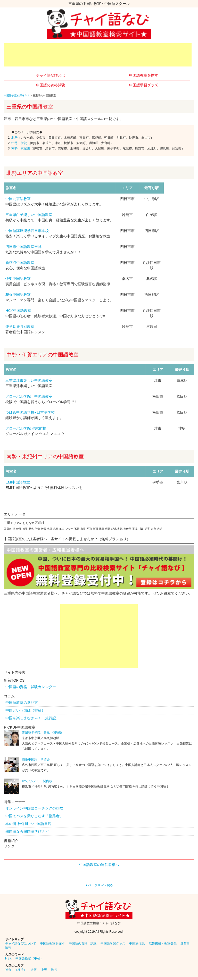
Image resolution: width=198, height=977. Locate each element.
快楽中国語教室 (18, 279)
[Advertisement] (98, 54)
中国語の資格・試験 (83, 943)
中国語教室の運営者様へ (99, 865)
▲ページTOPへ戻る (99, 885)
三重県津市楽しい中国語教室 (28, 380)
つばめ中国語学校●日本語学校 (29, 412)
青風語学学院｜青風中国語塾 (42, 732)
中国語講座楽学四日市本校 (27, 231)
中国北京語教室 (18, 199)
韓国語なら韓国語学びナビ (27, 831)
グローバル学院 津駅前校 (25, 428)
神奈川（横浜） (16, 970)
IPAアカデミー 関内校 (37, 781)
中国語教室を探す (143, 75)
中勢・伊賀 (19, 143)
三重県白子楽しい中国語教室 (28, 215)
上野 (44, 970)
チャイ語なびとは (50, 75)
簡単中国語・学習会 (36, 759)
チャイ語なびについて (20, 943)
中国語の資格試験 (50, 85)
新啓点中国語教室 (19, 263)
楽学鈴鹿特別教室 (19, 326)
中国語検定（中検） (29, 958)
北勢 (14, 137)
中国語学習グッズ (143, 85)
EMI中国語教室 (17, 482)
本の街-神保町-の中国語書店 (28, 824)
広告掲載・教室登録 (163, 943)
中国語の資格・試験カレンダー (30, 687)
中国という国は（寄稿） (25, 710)
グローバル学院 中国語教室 (28, 396)
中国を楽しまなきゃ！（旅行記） (32, 718)
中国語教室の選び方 (21, 702)
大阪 (34, 970)
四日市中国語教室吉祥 (23, 247)
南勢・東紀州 (20, 148)
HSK (8, 958)
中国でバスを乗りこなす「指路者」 (34, 816)
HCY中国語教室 (18, 310)
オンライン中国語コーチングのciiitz (34, 808)
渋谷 (54, 970)
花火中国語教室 (18, 295)
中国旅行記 (137, 943)
